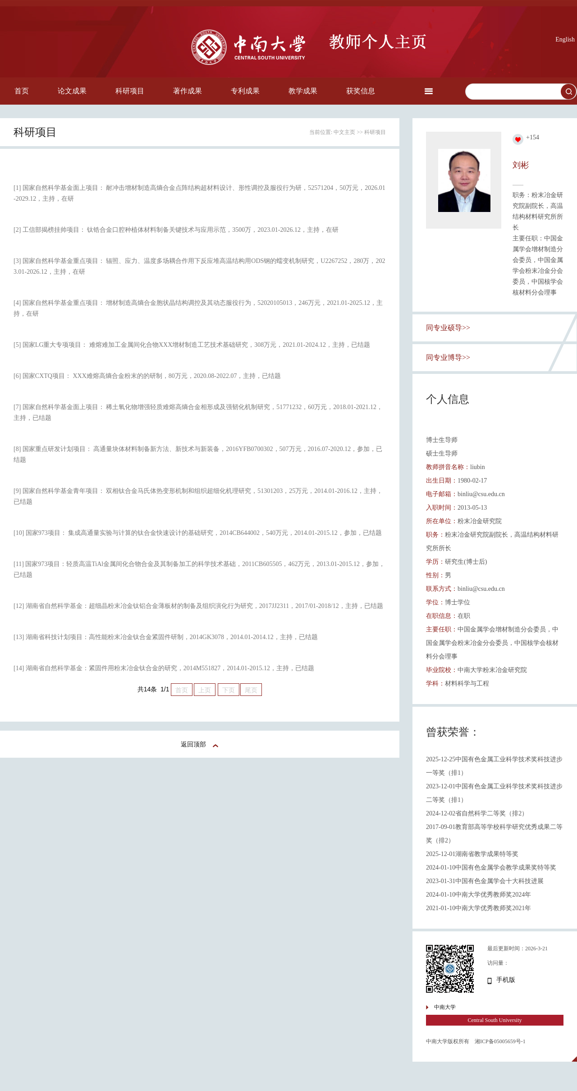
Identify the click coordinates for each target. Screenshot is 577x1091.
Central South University (495, 1020)
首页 (21, 91)
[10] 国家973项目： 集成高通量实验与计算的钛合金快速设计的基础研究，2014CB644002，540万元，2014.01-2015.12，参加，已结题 (198, 532)
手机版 (505, 979)
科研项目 (129, 91)
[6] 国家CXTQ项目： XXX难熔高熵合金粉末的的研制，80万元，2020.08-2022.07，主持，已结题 (147, 376)
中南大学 (445, 1007)
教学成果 (302, 91)
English (565, 39)
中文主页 (344, 132)
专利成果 (245, 91)
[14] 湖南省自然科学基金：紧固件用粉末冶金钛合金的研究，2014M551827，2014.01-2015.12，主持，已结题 (164, 668)
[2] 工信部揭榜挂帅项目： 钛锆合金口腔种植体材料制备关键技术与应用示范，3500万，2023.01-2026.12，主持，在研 (176, 229)
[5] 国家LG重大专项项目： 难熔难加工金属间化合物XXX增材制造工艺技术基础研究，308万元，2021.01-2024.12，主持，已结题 (192, 344)
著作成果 (187, 91)
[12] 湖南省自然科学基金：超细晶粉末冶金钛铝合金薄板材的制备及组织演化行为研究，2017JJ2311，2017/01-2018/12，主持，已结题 (198, 606)
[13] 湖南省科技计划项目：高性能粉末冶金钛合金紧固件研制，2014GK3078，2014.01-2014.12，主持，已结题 (166, 637)
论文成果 (72, 91)
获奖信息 (360, 91)
